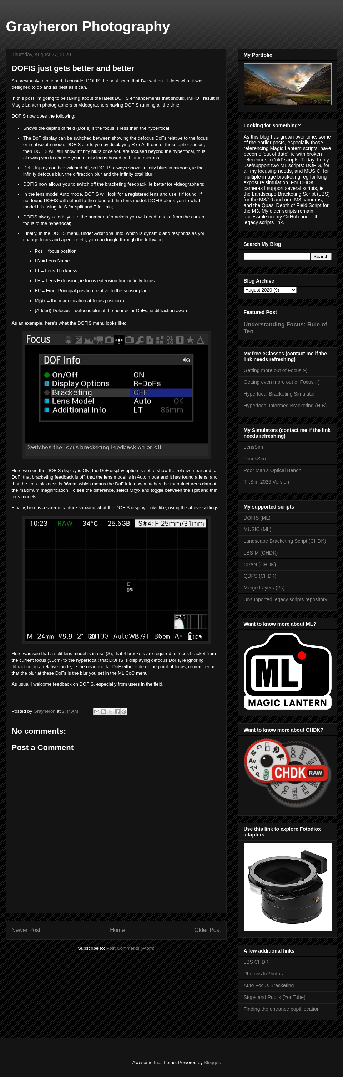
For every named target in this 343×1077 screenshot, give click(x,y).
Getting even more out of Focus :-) (282, 382)
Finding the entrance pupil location (282, 1009)
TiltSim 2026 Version (266, 482)
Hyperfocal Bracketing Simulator (279, 394)
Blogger (212, 1062)
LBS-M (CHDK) (261, 553)
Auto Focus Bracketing (269, 985)
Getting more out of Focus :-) (276, 370)
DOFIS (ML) (257, 518)
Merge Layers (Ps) (264, 588)
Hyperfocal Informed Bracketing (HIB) (285, 405)
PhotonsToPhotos (263, 973)
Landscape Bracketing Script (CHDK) (285, 541)
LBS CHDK (256, 962)
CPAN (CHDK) (260, 564)
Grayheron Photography (88, 26)
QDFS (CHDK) (260, 576)
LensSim (253, 447)
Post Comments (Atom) (130, 948)
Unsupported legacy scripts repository (285, 599)
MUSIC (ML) (258, 529)
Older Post (208, 930)
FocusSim (255, 459)
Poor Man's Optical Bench (272, 470)
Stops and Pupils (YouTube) (275, 997)
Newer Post (26, 930)
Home (117, 930)
